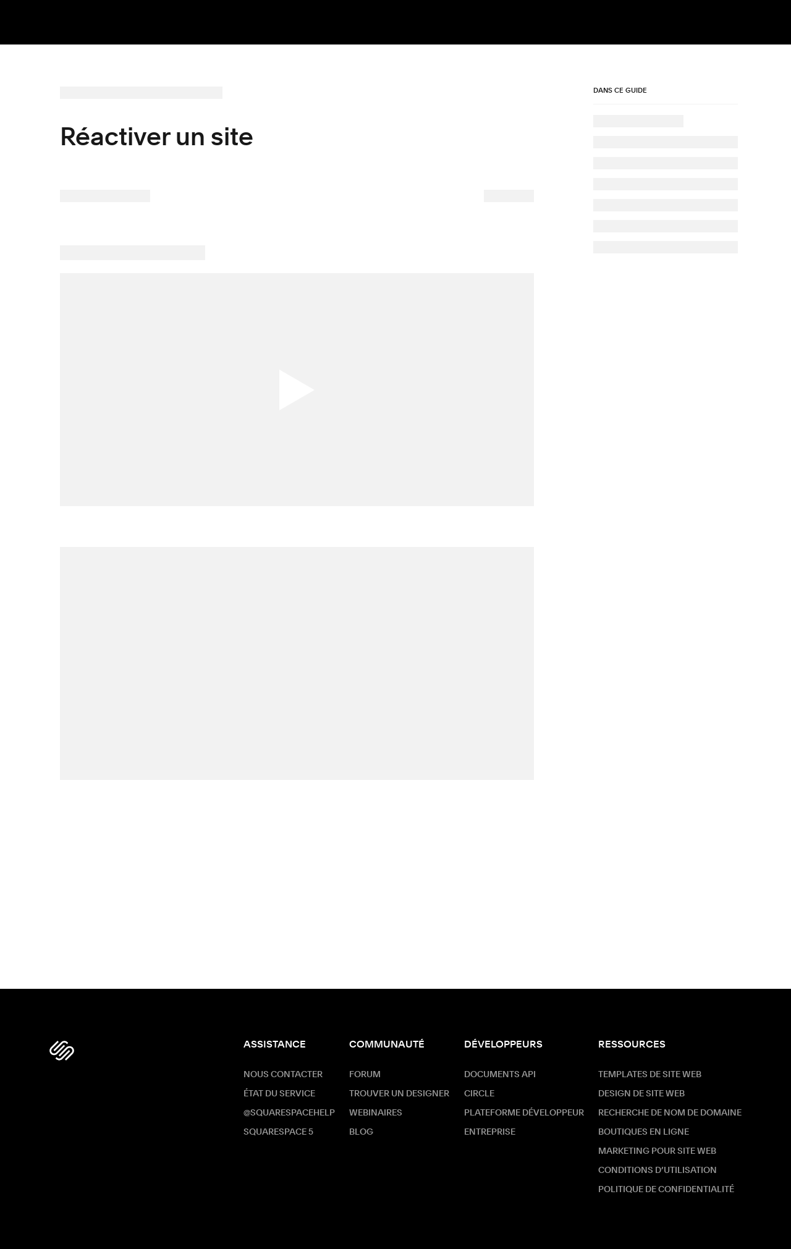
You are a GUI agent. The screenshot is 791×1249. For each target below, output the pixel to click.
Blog (361, 1132)
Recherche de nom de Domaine (670, 1113)
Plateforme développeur (524, 1113)
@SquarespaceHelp (289, 1113)
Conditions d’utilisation (657, 1170)
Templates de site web (649, 1074)
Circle (479, 1094)
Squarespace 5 (278, 1132)
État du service (279, 1094)
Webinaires (375, 1113)
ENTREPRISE (489, 1132)
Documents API (500, 1074)
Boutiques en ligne (643, 1132)
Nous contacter (283, 1074)
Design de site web (641, 1094)
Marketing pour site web (657, 1151)
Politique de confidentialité (666, 1189)
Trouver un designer (399, 1094)
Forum (365, 1074)
